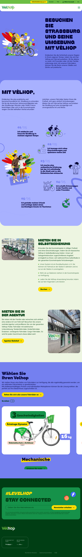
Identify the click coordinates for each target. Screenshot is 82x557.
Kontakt (51, 2)
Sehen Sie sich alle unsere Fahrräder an (21, 395)
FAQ (58, 2)
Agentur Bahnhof (11, 341)
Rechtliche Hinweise (31, 548)
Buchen (43, 290)
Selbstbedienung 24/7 (39, 2)
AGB (55, 548)
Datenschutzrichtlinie (45, 548)
